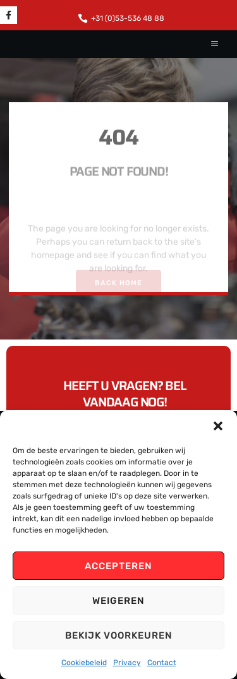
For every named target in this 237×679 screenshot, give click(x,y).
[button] (218, 426)
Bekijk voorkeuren (119, 635)
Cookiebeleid (84, 662)
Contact (161, 662)
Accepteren (118, 566)
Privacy (127, 662)
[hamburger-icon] (215, 44)
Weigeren (118, 600)
